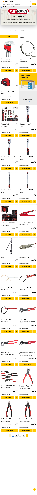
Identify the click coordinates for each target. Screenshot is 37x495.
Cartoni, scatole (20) (29, 30)
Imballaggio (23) (21, 30)
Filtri (9, 36)
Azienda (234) (3, 30)
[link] (16, 435)
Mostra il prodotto (7, 70)
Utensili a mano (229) (12, 30)
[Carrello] (35, 2)
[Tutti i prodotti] (1, 1)
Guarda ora (28, 101)
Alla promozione (4, 7)
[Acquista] (16, 70)
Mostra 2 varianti (9, 102)
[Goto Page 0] (10, 435)
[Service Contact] (34, 489)
